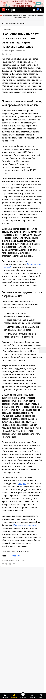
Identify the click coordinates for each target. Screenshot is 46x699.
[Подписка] (14, 696)
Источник (6, 556)
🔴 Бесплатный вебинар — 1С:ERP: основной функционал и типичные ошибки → (22, 17)
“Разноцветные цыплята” (25, 525)
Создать (23, 695)
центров (22, 483)
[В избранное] (10, 54)
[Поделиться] (14, 54)
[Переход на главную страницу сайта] (8, 10)
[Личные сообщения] (34, 10)
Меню (41, 696)
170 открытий (21, 51)
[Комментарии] (3, 54)
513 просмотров (8, 51)
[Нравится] (6, 54)
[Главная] (4, 696)
